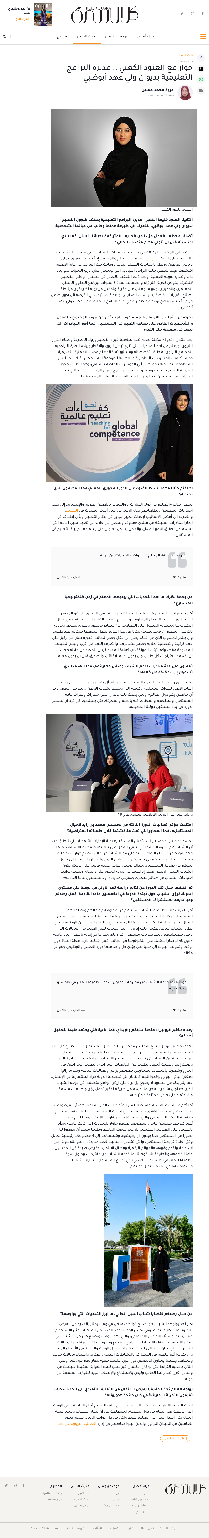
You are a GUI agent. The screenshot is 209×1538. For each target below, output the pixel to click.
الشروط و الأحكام (75, 1529)
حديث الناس (87, 37)
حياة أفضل (145, 37)
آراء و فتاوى (81, 1506)
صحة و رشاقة (139, 1500)
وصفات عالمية (52, 1493)
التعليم (72, 511)
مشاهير (84, 1493)
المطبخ (63, 37)
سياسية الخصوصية (44, 1529)
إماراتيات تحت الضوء (175, 1438)
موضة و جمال (116, 37)
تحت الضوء (186, 55)
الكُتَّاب (97, 1529)
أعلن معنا (147, 1529)
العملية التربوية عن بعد (77, 1424)
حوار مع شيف (53, 1500)
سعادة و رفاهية (138, 1506)
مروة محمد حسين (158, 91)
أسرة (145, 1493)
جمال (115, 1500)
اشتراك (130, 1529)
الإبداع (150, 259)
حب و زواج (142, 1512)
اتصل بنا (113, 1529)
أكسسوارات (110, 1506)
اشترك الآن (22, 19)
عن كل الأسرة (169, 1529)
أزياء (116, 1493)
